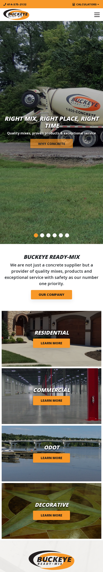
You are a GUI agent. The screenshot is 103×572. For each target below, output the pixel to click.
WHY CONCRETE (51, 143)
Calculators (86, 4)
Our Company (51, 294)
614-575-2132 (14, 4)
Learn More (51, 343)
